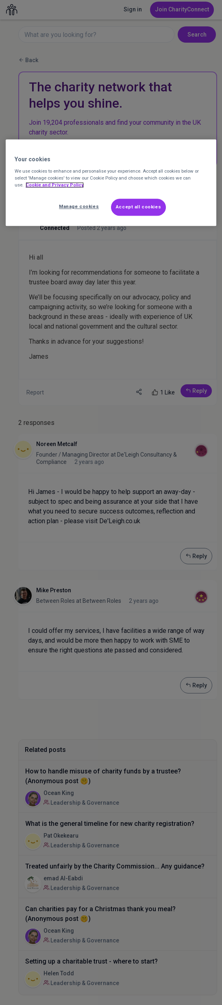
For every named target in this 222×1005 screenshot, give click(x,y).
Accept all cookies (138, 207)
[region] (111, 182)
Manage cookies (79, 206)
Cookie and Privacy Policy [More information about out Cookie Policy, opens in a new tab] (55, 185)
